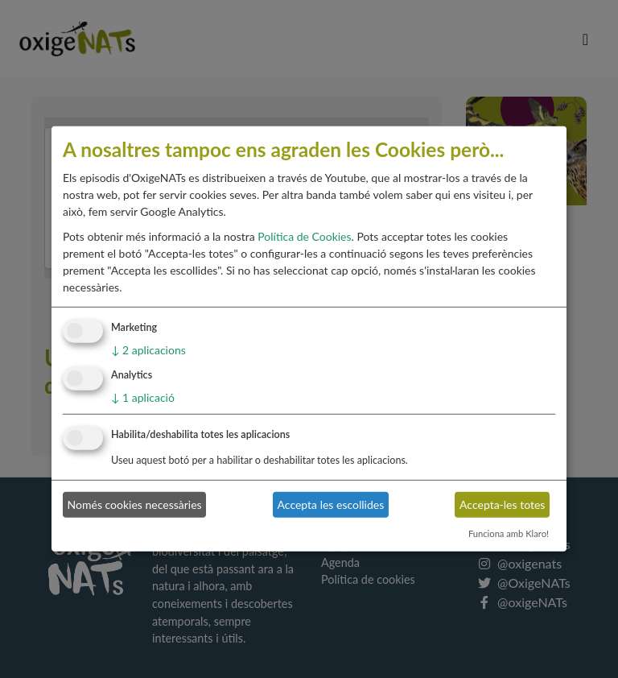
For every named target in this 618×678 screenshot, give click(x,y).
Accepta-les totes (502, 504)
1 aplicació (143, 397)
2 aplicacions (148, 350)
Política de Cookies (304, 236)
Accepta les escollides (331, 504)
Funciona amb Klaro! (508, 532)
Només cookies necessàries (135, 504)
